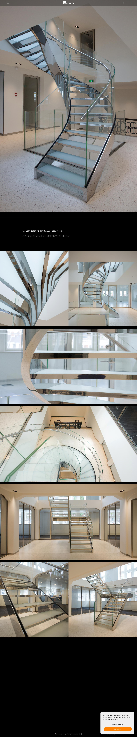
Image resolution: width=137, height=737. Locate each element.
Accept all (117, 729)
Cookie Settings (117, 724)
